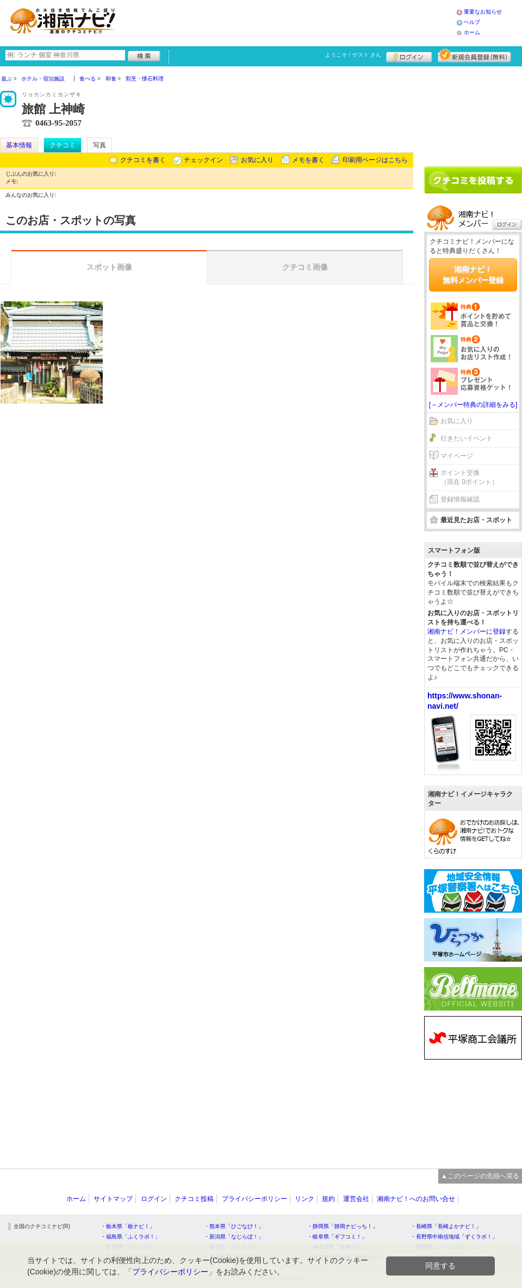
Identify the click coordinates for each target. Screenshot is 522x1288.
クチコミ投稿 (194, 1199)
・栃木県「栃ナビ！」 (128, 1226)
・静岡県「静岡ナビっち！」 (342, 1226)
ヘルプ (472, 22)
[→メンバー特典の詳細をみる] (473, 404)
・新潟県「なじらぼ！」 (234, 1237)
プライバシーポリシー (254, 1199)
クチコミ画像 (305, 267)
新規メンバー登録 (474, 55)
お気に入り (257, 160)
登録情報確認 (460, 499)
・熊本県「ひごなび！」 (234, 1226)
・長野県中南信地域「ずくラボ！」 (454, 1237)
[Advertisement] (473, 112)
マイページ (456, 456)
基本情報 (19, 145)
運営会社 (356, 1199)
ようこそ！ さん (353, 55)
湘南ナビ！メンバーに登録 (466, 631)
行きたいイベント (466, 438)
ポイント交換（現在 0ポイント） (469, 477)
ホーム (472, 32)
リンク (304, 1199)
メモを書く (308, 160)
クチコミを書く (143, 160)
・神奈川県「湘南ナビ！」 (339, 1247)
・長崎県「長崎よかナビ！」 (446, 1226)
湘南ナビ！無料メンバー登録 (473, 274)
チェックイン (203, 160)
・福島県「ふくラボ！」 (130, 1237)
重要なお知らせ (483, 12)
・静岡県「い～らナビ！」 (443, 1247)
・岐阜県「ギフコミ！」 (337, 1237)
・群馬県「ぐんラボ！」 (130, 1247)
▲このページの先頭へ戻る (480, 1176)
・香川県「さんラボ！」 (234, 1247)
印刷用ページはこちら (375, 160)
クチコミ (62, 145)
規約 (328, 1199)
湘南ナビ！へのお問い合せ (416, 1199)
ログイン (409, 55)
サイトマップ (113, 1199)
